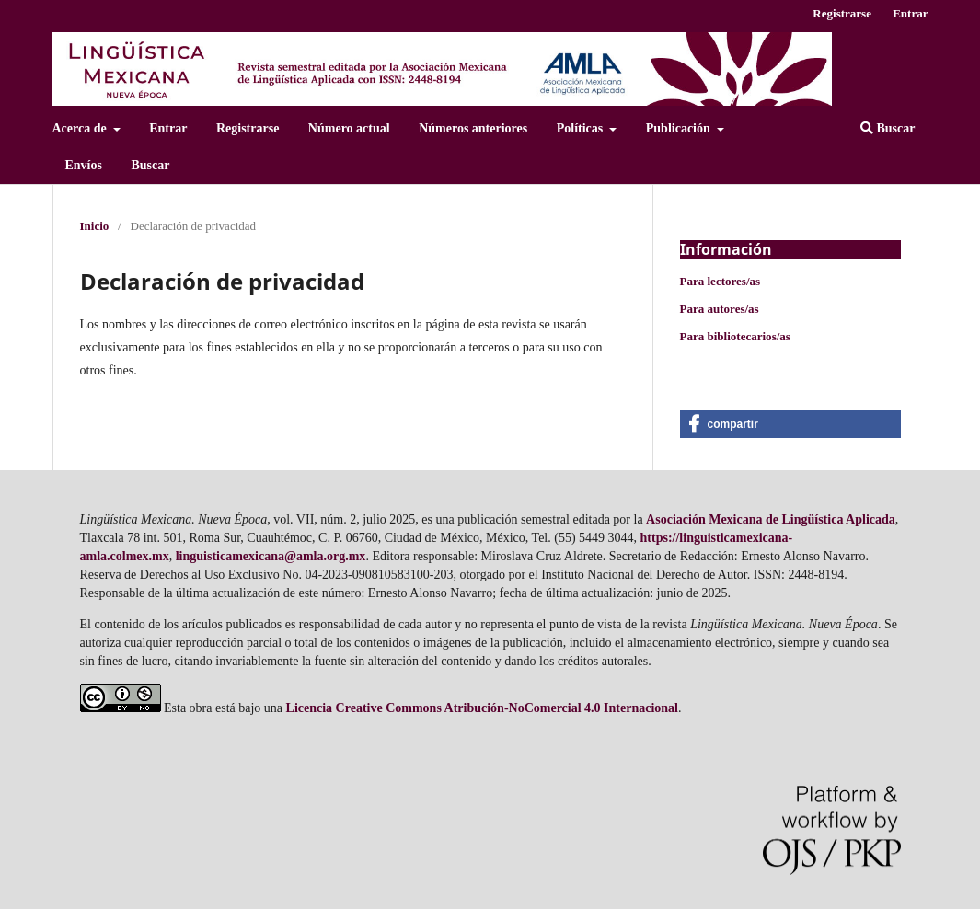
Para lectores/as (720, 281)
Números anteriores (473, 128)
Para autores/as (719, 309)
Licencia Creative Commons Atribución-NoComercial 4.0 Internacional (482, 708)
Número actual (349, 128)
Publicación (680, 128)
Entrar (168, 128)
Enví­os (83, 165)
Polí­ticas (581, 128)
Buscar (150, 165)
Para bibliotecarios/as (735, 336)
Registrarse (247, 128)
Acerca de (81, 128)
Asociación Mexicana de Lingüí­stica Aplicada (770, 519)
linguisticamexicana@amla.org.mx (271, 556)
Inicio (95, 226)
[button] (790, 424)
